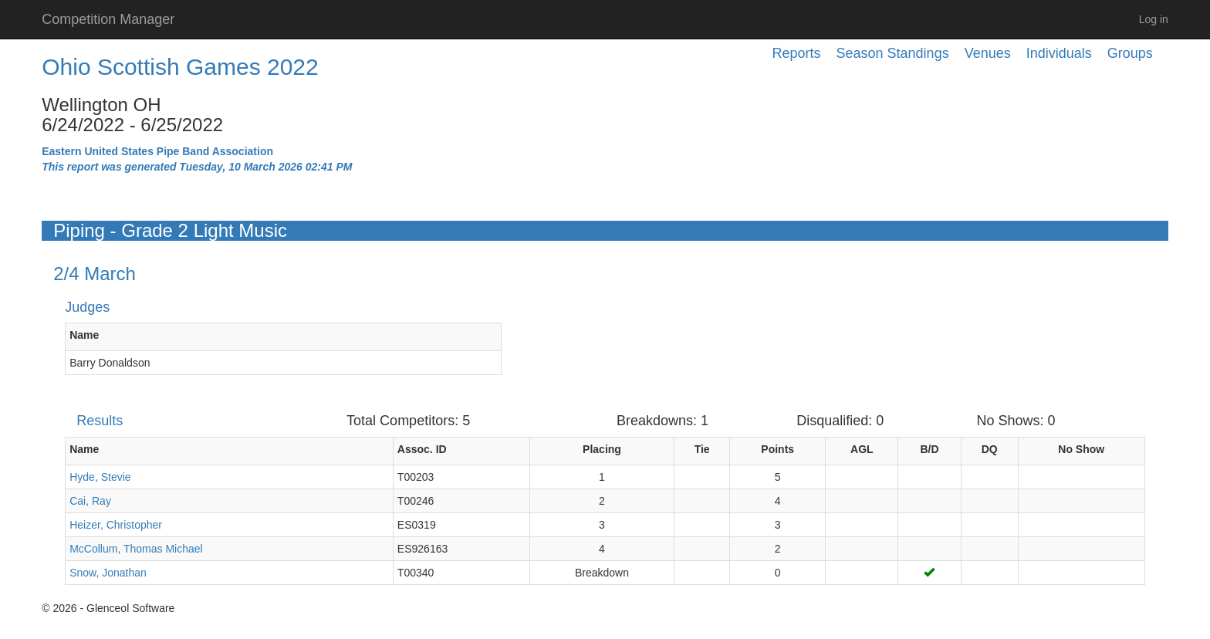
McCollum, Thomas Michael (135, 549)
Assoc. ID (422, 449)
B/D (929, 449)
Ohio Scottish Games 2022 (180, 66)
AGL (862, 449)
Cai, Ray (90, 501)
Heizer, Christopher (115, 525)
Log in (1153, 19)
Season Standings (893, 53)
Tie (702, 449)
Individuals (1059, 53)
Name (84, 335)
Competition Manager (108, 19)
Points (777, 449)
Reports (796, 53)
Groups (1130, 53)
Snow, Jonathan (108, 572)
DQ (990, 449)
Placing (602, 449)
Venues (988, 53)
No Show (1081, 449)
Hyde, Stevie (99, 477)
